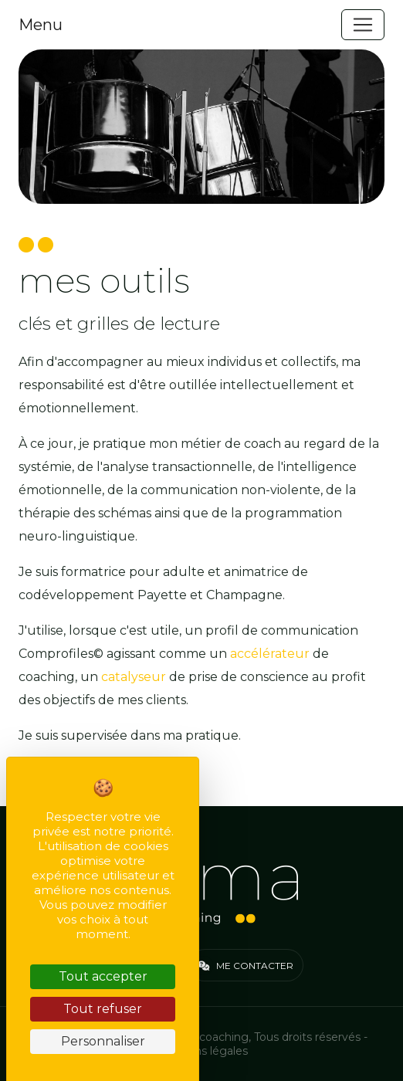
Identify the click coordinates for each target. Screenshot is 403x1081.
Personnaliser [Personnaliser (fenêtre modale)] (103, 1041)
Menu (41, 24)
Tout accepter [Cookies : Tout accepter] (103, 976)
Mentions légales (202, 1051)
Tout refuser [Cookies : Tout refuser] (102, 1008)
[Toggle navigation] (362, 24)
